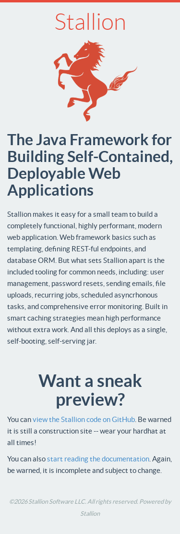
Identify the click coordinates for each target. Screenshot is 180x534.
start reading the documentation (98, 459)
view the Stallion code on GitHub (84, 419)
